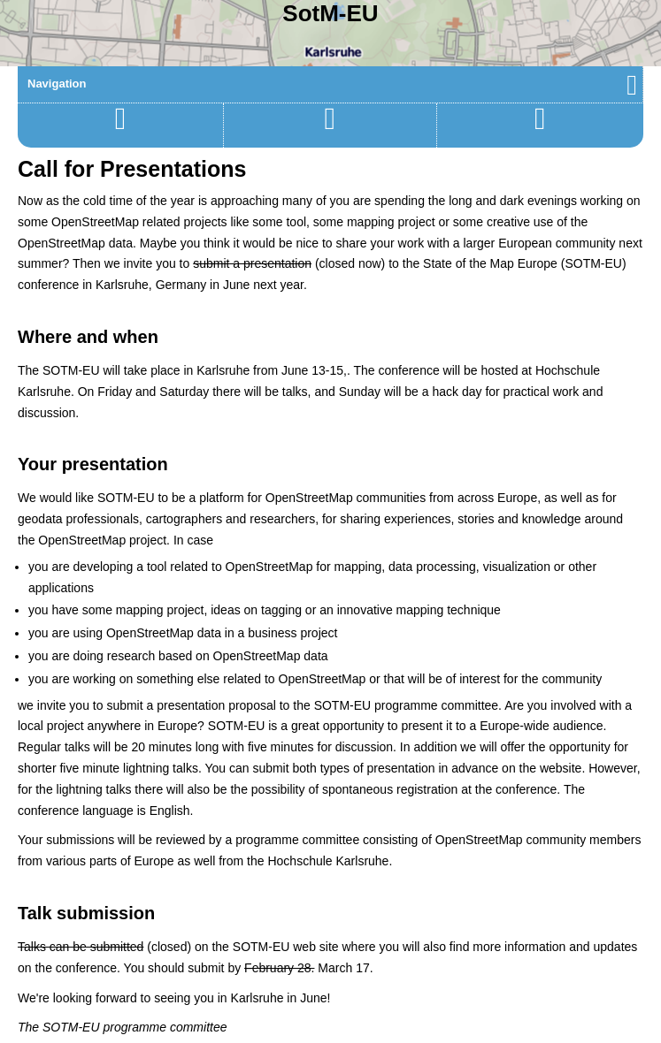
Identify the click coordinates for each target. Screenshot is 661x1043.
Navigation (332, 83)
